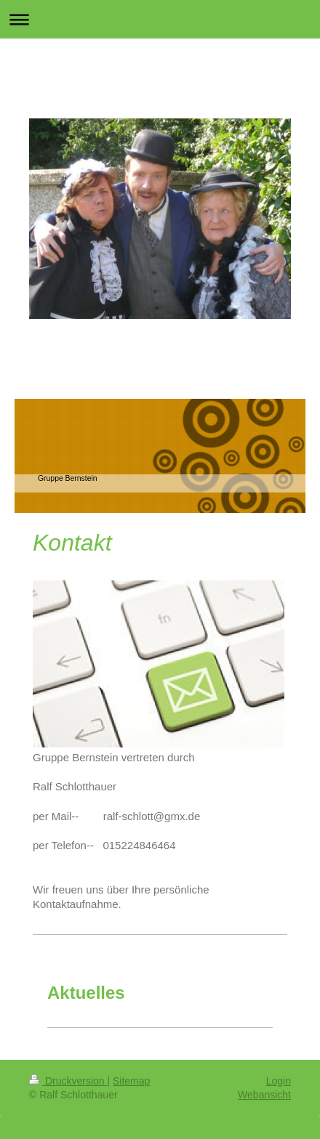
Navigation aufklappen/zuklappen (160, 19)
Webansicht (264, 1095)
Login (278, 1081)
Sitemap (131, 1081)
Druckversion (68, 1081)
